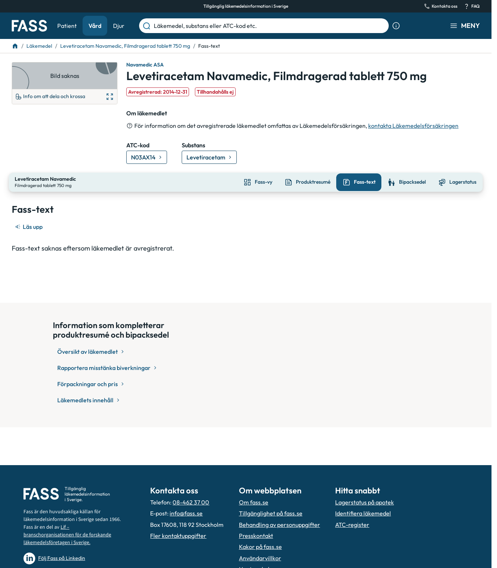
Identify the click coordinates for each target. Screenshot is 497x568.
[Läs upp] (29, 226)
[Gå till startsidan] (29, 25)
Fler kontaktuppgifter (178, 535)
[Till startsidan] (15, 46)
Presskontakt (256, 535)
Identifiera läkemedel (363, 513)
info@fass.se (186, 513)
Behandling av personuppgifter (279, 524)
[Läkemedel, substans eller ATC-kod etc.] (270, 25)
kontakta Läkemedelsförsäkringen (413, 125)
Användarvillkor (260, 558)
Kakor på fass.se (260, 546)
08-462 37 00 (191, 502)
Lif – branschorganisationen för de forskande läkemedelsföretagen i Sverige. (67, 535)
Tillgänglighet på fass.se (270, 513)
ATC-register (352, 524)
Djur (118, 25)
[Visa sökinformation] (396, 25)
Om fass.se (253, 502)
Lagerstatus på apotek (364, 502)
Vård (94, 25)
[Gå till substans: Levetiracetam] (209, 157)
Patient (67, 25)
